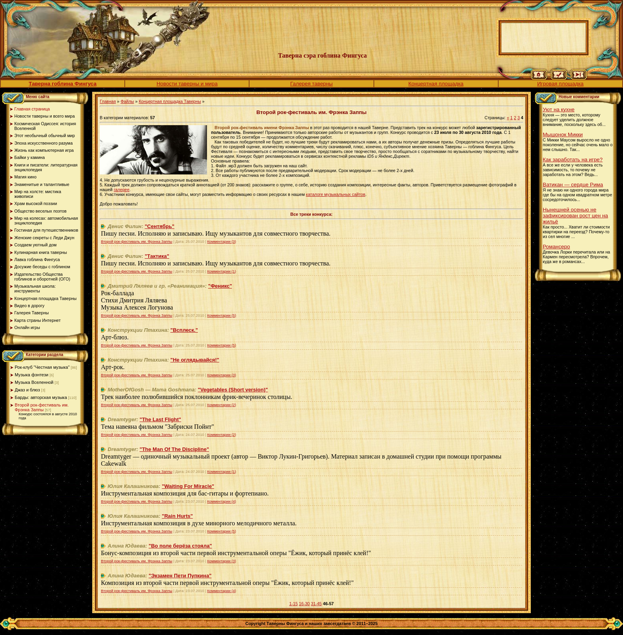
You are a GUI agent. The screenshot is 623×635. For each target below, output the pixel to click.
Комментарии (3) (221, 242)
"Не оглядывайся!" (194, 360)
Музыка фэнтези (31, 374)
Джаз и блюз (27, 389)
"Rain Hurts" (177, 516)
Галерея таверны (311, 84)
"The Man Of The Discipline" (174, 449)
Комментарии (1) (221, 271)
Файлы (127, 101)
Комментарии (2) (221, 405)
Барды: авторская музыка (41, 397)
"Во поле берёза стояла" (180, 546)
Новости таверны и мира (187, 84)
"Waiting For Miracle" (188, 486)
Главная (108, 101)
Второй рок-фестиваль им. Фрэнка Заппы (42, 407)
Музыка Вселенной (34, 382)
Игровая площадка (560, 84)
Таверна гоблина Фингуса (62, 84)
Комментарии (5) (221, 316)
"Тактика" (157, 256)
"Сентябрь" (159, 226)
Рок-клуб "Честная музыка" (42, 367)
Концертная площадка (436, 84)
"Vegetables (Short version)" (233, 390)
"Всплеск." (184, 330)
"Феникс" (220, 286)
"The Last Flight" (160, 419)
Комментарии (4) (221, 501)
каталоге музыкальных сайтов (335, 194)
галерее (122, 189)
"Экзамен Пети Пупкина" (180, 576)
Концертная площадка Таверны (170, 101)
